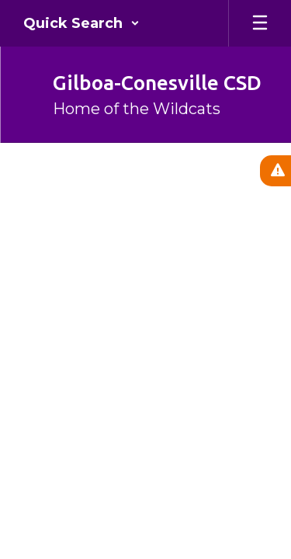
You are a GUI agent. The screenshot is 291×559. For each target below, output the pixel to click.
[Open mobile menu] (260, 23)
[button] (81, 23)
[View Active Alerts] (275, 170)
